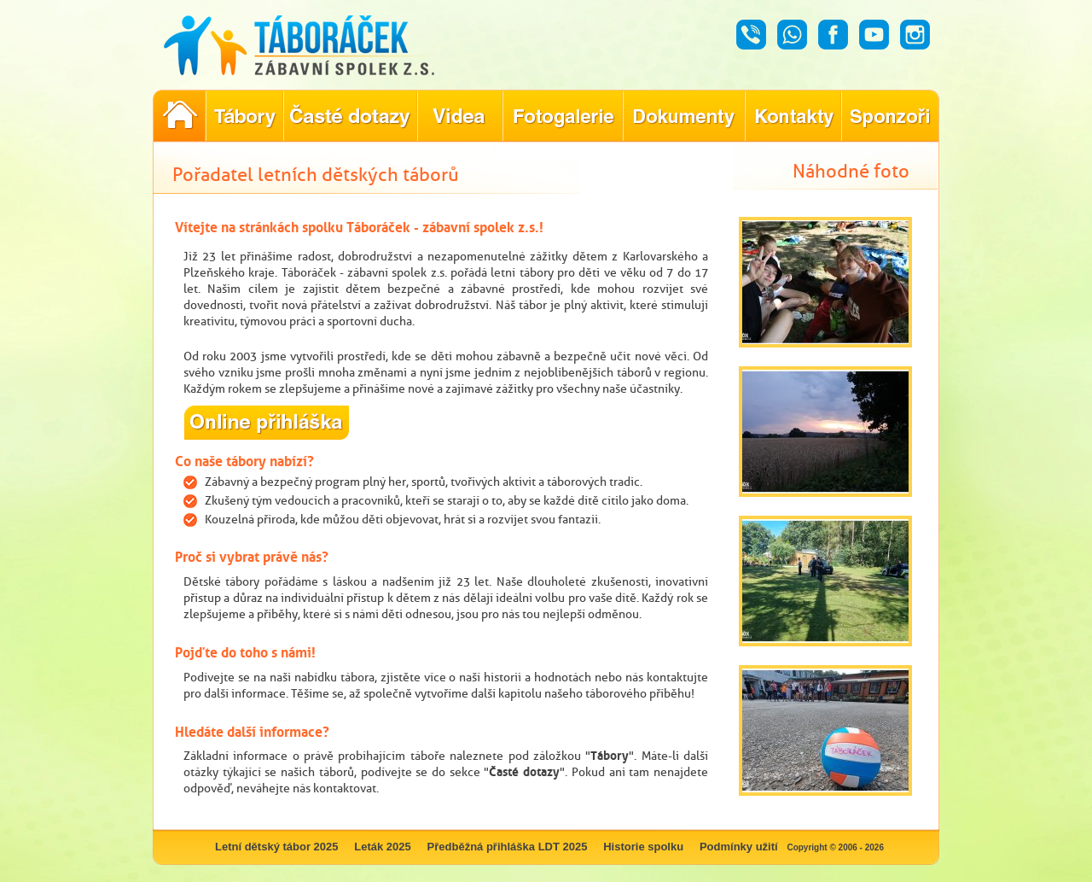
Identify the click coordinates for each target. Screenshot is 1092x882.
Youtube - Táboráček (874, 35)
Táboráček (318, 45)
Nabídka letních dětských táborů (244, 116)
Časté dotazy (524, 771)
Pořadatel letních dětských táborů (179, 116)
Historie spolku (643, 846)
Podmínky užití (739, 846)
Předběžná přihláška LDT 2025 (507, 846)
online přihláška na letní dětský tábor (266, 423)
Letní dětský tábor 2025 (277, 846)
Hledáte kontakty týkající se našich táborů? (793, 116)
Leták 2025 (382, 846)
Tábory (609, 755)
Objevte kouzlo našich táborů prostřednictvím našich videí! (459, 116)
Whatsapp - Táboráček (792, 35)
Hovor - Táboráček (751, 35)
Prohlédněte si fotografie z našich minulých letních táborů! (562, 116)
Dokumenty (684, 116)
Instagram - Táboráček (915, 35)
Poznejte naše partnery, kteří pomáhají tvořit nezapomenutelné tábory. (890, 116)
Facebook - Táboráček (833, 35)
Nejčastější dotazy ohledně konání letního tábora (350, 116)
